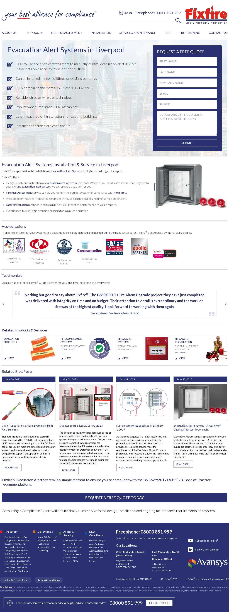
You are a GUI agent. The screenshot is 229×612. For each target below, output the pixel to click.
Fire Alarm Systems (13, 537)
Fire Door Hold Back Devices (17, 564)
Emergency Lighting (13, 550)
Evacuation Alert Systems (66, 171)
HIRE (167, 32)
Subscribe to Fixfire (206, 540)
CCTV (75, 561)
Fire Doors (11, 567)
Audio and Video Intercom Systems (72, 550)
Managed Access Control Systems (72, 557)
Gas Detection (24, 557)
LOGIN (128, 12)
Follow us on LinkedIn (207, 549)
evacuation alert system (60, 183)
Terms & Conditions (49, 579)
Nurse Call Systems (47, 537)
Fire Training (24, 571)
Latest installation (17, 204)
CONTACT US (218, 32)
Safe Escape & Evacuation (17, 561)
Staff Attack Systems (47, 540)
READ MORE (11, 467)
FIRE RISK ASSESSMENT (66, 32)
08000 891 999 (126, 603)
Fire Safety (120, 192)
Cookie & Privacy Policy (16, 579)
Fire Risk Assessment (19, 192)
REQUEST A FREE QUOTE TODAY (114, 497)
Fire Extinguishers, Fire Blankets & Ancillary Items (17, 540)
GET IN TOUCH (159, 602)
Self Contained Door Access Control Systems (72, 544)
